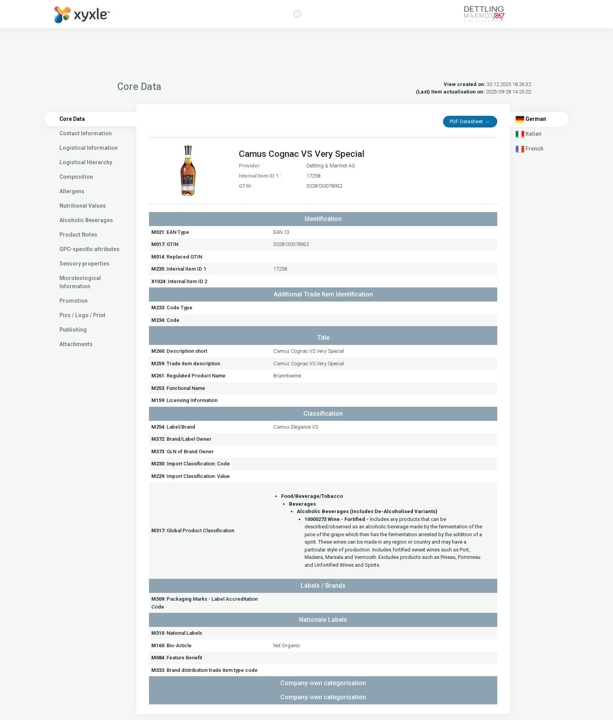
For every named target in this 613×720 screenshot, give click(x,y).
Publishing (73, 330)
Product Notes (78, 235)
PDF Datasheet (467, 121)
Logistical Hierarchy (85, 162)
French (529, 149)
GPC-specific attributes (89, 249)
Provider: (249, 166)
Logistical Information (88, 148)
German (531, 119)
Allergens (71, 191)
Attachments (76, 344)
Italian (528, 134)
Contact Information (85, 133)
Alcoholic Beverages (86, 220)
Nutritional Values (82, 206)
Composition (76, 177)
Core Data (72, 119)
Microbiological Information (80, 282)
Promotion (73, 301)
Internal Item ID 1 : (260, 176)
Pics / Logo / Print (82, 315)
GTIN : (246, 186)
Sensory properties (84, 263)
